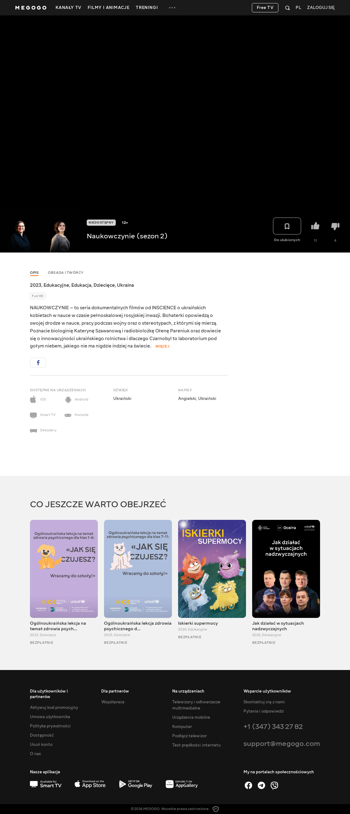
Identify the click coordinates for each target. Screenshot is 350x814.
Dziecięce (104, 285)
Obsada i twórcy (66, 272)
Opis (34, 272)
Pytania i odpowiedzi (264, 711)
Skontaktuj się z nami (264, 702)
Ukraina (125, 285)
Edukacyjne (56, 285)
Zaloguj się (321, 7)
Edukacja (81, 285)
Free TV (265, 7)
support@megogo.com (282, 743)
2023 (35, 285)
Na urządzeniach (188, 691)
